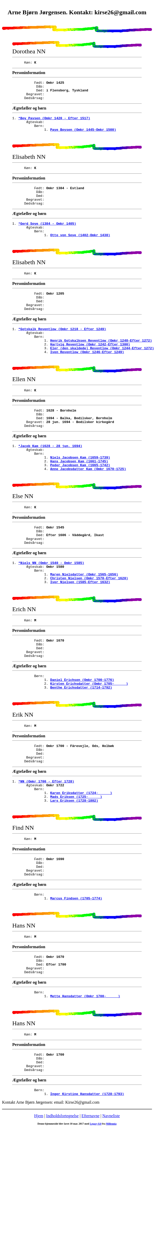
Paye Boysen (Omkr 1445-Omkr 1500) (83, 137)
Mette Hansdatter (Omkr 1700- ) (85, 1088)
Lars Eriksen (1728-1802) (74, 875)
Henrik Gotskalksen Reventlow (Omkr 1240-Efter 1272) (101, 368)
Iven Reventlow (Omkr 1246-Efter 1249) (87, 381)
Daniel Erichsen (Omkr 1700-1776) (82, 741)
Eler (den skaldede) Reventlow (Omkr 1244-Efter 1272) (102, 377)
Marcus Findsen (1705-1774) (76, 981)
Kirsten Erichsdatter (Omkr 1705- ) (89, 746)
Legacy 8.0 (96, 1224)
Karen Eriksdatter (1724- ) (81, 866)
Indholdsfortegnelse (62, 1216)
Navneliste (111, 1216)
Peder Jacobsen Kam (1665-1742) (80, 506)
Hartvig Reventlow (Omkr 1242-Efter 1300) (90, 372)
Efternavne (91, 1216)
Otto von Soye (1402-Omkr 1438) (80, 252)
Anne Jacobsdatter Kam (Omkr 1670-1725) (88, 511)
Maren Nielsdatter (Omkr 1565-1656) (84, 626)
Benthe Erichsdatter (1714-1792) (81, 751)
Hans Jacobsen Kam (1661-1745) (79, 501)
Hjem (38, 1216)
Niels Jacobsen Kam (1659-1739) (80, 497)
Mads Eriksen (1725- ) (76, 871)
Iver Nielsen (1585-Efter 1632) (80, 635)
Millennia (111, 1224)
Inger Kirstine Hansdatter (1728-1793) (87, 1194)
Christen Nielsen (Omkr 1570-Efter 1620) (89, 631)
